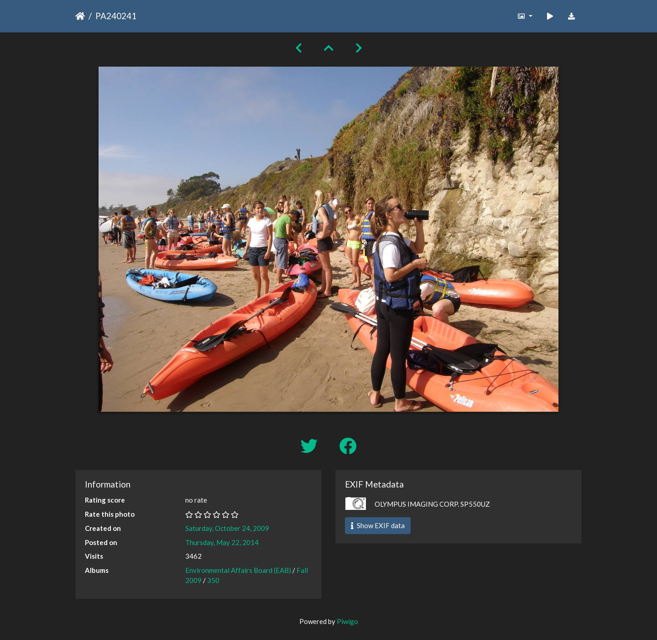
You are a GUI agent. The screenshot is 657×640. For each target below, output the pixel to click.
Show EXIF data (378, 525)
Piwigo (347, 621)
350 (213, 580)
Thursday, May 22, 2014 (222, 542)
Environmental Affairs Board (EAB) (238, 570)
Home (80, 16)
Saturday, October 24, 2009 (227, 528)
